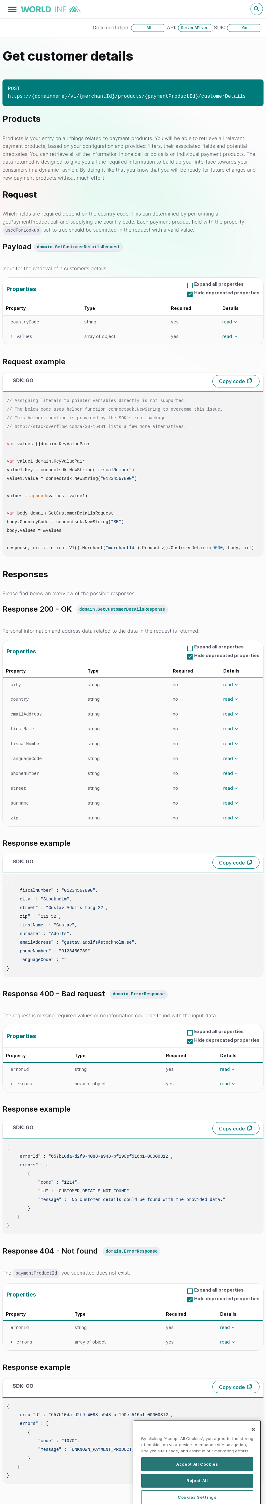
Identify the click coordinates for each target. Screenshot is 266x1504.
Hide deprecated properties (226, 292)
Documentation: (112, 27)
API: (172, 27)
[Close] (253, 1454)
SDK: (220, 27)
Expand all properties (219, 284)
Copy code (232, 381)
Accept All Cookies (197, 1488)
